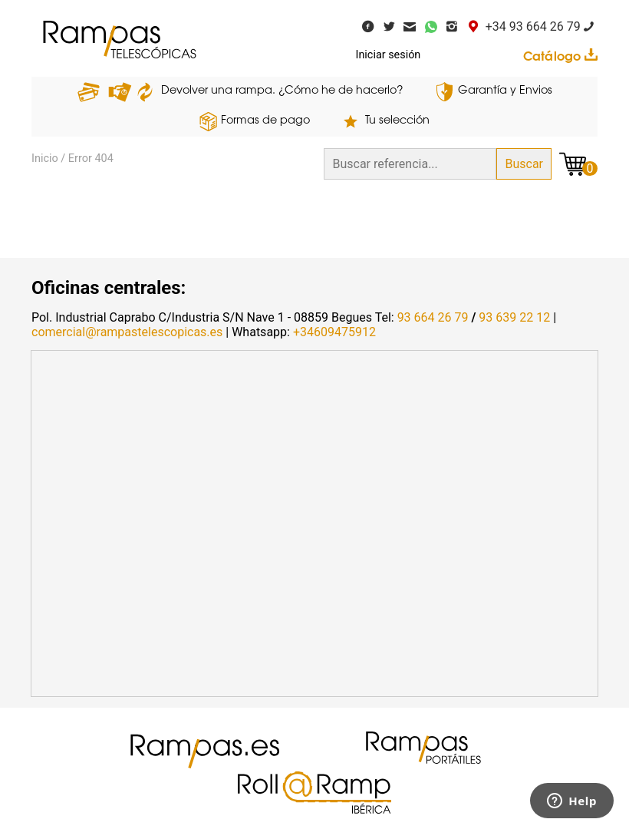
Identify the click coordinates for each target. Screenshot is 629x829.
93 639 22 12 (514, 317)
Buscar (524, 164)
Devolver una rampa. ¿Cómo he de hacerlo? (282, 91)
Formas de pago (265, 121)
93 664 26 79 (433, 317)
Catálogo (560, 56)
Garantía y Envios (505, 91)
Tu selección (397, 121)
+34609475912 (334, 332)
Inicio (44, 158)
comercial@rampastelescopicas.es (126, 332)
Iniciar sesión (388, 54)
